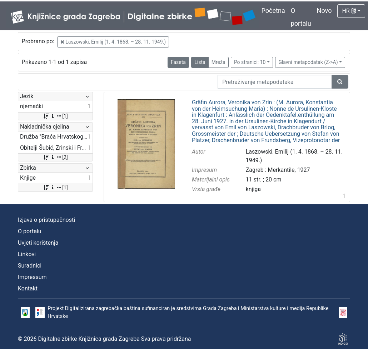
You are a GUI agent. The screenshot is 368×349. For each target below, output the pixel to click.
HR (349, 11)
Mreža (218, 62)
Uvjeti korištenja (38, 242)
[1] (55, 116)
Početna (273, 10)
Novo (324, 10)
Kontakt (28, 288)
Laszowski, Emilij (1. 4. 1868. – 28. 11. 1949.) (113, 42)
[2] (55, 157)
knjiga (253, 189)
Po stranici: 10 (250, 62)
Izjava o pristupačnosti (46, 219)
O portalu (29, 231)
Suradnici (29, 265)
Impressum (32, 277)
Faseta (178, 62)
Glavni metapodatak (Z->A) (308, 62)
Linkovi (27, 254)
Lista (199, 62)
